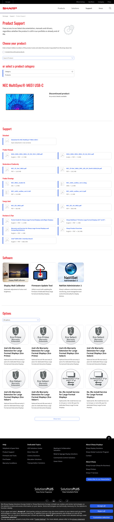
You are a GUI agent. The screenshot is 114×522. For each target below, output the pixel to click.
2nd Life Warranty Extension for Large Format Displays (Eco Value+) (14, 395)
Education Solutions (34, 459)
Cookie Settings (40, 519)
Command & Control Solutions (64, 458)
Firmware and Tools (10, 456)
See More (91, 2)
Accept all (101, 506)
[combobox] (38, 58)
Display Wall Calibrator (14, 285)
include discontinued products (14, 52)
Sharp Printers (91, 469)
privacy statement (78, 519)
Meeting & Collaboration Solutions (62, 449)
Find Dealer (7, 459)
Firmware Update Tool (42, 285)
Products (62, 8)
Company (101, 2)
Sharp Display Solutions (94, 448)
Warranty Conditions (10, 463)
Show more (57, 419)
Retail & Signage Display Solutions (66, 454)
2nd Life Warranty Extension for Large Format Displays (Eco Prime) (14, 352)
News (101, 8)
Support (89, 8)
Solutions (75, 8)
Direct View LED (32, 452)
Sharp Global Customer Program (97, 452)
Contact (88, 456)
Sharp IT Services (92, 473)
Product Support (8, 452)
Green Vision (58, 461)
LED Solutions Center (34, 448)
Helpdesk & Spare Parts (11, 448)
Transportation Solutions (36, 463)
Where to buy (80, 2)
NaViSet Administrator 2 (70, 285)
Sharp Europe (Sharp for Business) (98, 465)
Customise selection (101, 517)
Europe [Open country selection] (8, 2)
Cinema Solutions (33, 456)
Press (109, 2)
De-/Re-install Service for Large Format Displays (69, 394)
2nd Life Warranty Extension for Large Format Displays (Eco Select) (69, 352)
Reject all (101, 511)
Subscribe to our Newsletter (99, 479)
